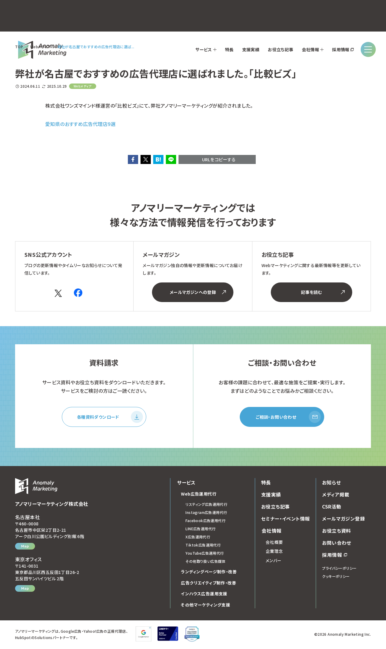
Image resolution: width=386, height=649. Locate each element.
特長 (266, 483)
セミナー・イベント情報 (285, 519)
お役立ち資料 (336, 531)
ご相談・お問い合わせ (288, 417)
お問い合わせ (336, 543)
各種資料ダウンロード (110, 417)
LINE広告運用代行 (200, 529)
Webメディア (40, 46)
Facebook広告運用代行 (205, 521)
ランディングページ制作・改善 (209, 573)
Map (25, 547)
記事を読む (323, 292)
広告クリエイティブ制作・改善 (208, 584)
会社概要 (274, 543)
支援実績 (271, 495)
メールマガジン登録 (343, 519)
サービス (185, 483)
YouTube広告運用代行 (204, 554)
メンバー (274, 561)
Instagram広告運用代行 (206, 513)
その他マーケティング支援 (205, 606)
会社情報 (271, 531)
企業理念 (274, 552)
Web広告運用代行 (199, 495)
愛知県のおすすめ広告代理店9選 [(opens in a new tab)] (80, 124)
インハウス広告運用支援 (204, 595)
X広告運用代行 (197, 537)
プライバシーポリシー (339, 569)
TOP (19, 46)
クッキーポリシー (336, 577)
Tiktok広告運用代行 (203, 546)
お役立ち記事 (275, 507)
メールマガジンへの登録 (198, 292)
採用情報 (334, 555)
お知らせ (331, 483)
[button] (133, 159)
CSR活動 (331, 507)
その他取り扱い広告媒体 (205, 562)
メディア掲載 (335, 495)
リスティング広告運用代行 (206, 505)
